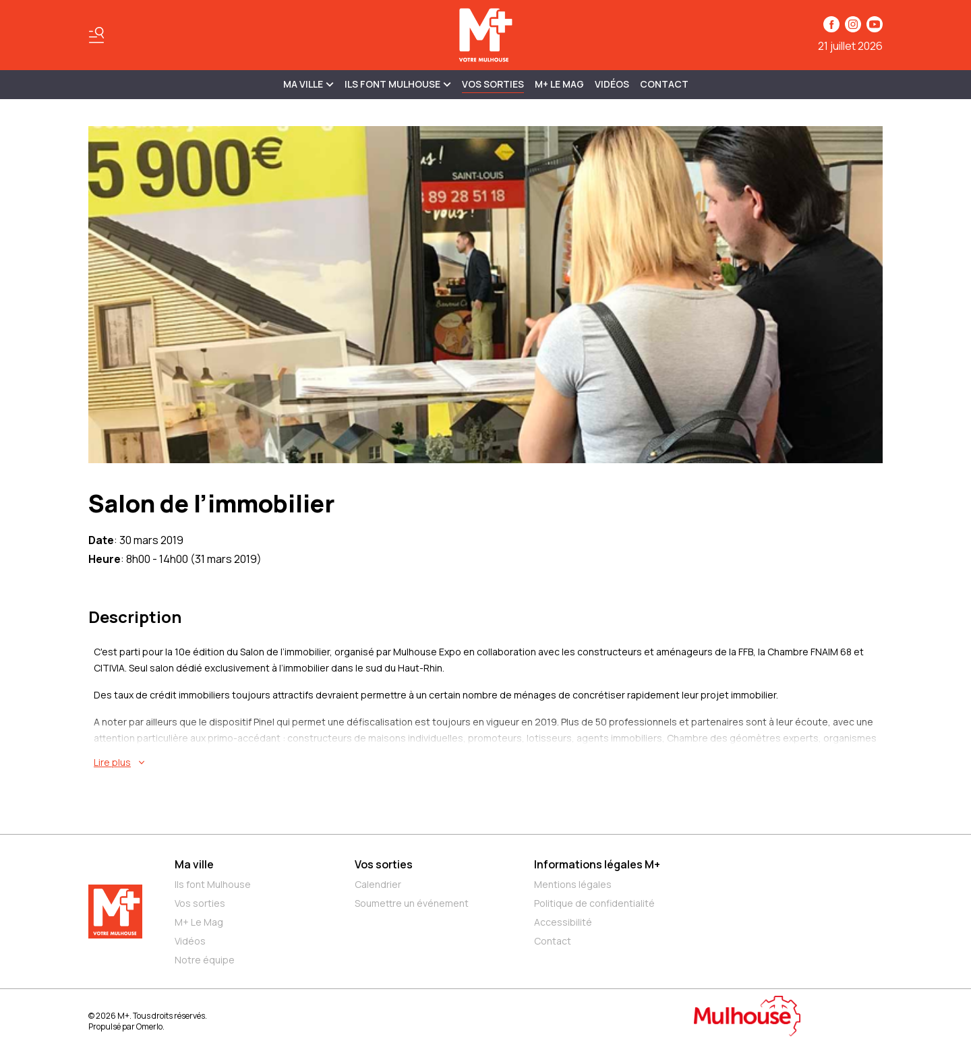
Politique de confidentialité (594, 903)
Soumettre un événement (412, 903)
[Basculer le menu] (96, 35)
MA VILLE (308, 84)
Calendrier (378, 884)
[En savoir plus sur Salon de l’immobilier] (488, 762)
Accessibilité (563, 922)
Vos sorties (493, 84)
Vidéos (612, 84)
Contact (664, 84)
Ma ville (194, 864)
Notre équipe (205, 959)
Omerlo (149, 1026)
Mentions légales (573, 884)
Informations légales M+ (597, 864)
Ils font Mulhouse (213, 884)
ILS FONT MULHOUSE (398, 84)
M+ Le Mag (559, 84)
